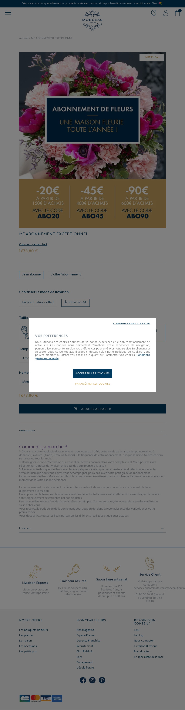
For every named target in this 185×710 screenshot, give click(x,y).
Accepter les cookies (92, 373)
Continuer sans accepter (131, 324)
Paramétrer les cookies (92, 384)
